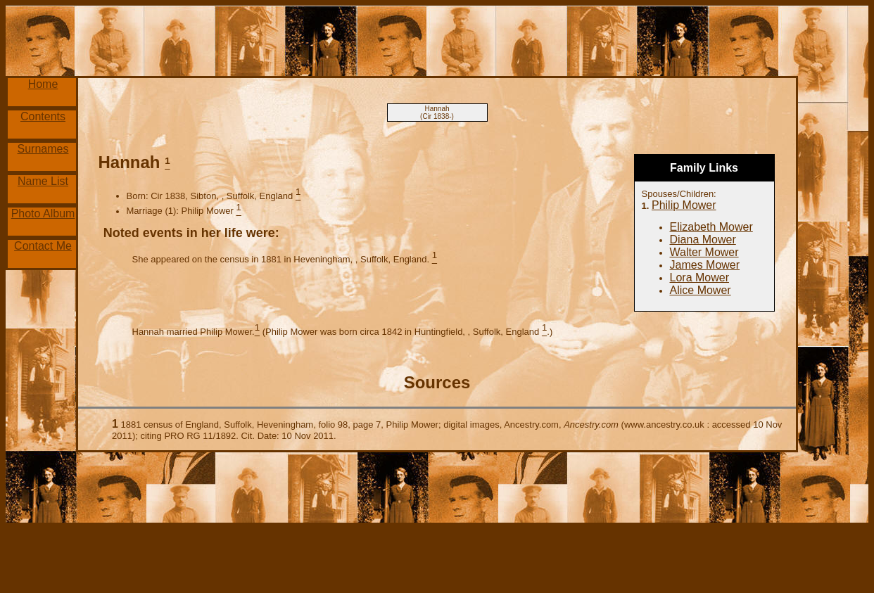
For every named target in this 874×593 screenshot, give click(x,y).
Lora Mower (699, 277)
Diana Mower (703, 240)
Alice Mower (700, 290)
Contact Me (43, 246)
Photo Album (43, 213)
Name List (43, 181)
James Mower (705, 265)
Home (43, 84)
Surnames (43, 149)
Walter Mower (704, 252)
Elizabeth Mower (711, 227)
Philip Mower (684, 205)
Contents (42, 116)
